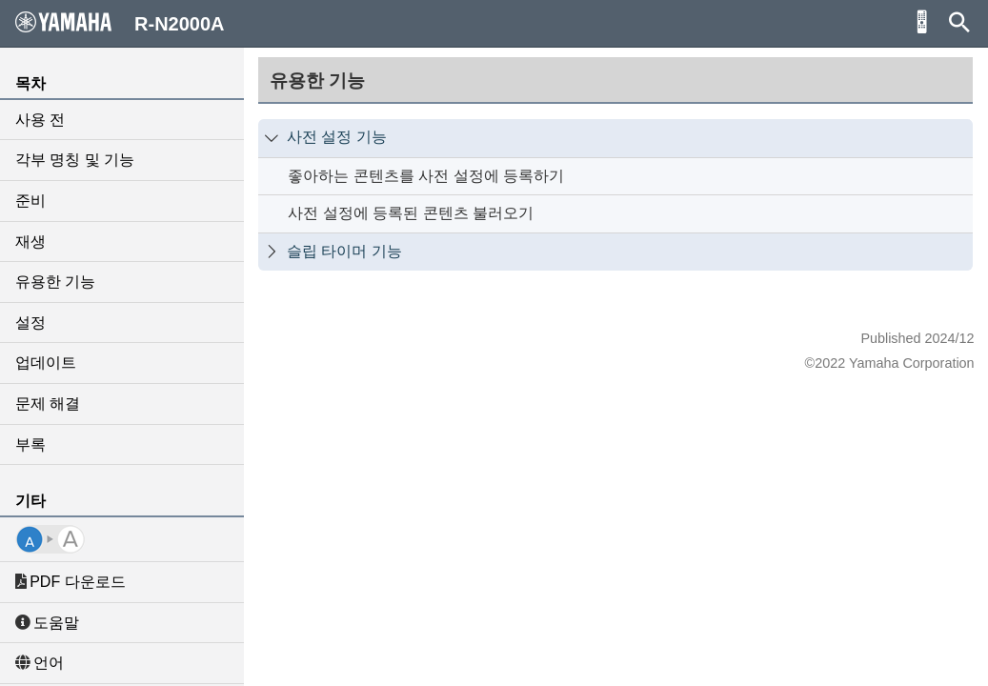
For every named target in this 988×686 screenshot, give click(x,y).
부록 (30, 444)
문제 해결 (47, 403)
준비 (30, 200)
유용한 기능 (55, 281)
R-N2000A (120, 22)
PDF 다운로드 (70, 582)
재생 (30, 241)
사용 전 (40, 119)
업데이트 (45, 362)
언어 (39, 663)
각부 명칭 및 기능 (74, 159)
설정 (30, 322)
